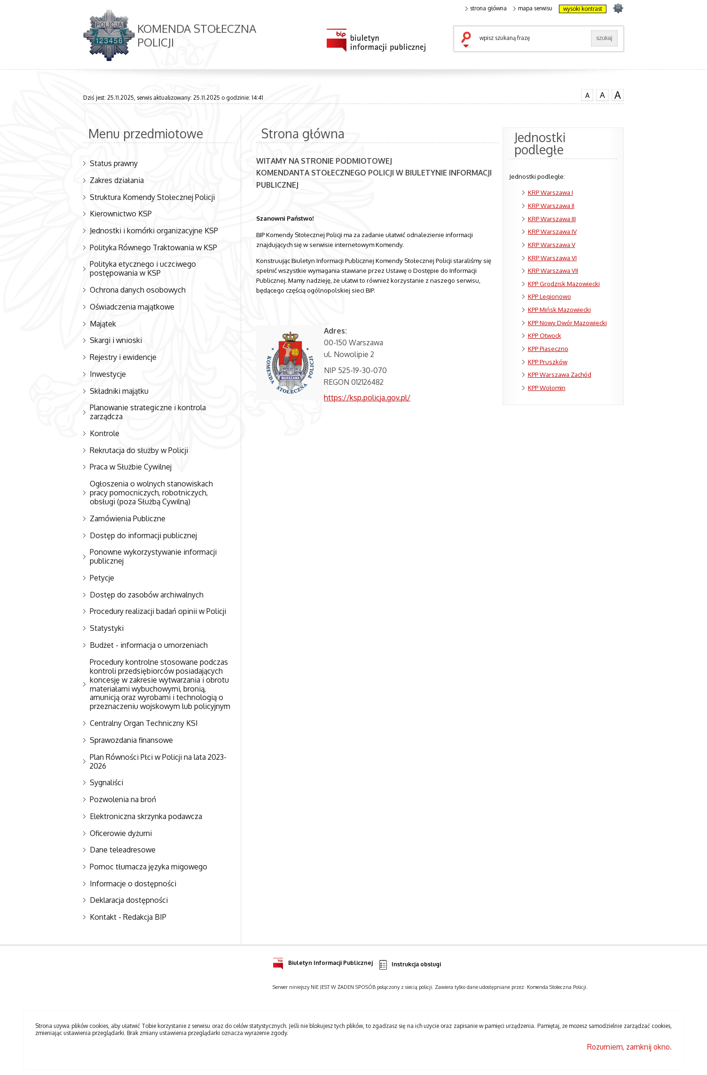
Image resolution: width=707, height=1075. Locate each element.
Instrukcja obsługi (409, 965)
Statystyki (107, 628)
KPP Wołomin (547, 387)
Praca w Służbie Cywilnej (131, 466)
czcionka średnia (602, 94)
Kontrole (104, 433)
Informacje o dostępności (133, 883)
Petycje (102, 577)
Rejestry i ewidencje (123, 357)
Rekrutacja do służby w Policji (139, 450)
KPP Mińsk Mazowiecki (559, 309)
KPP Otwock (544, 335)
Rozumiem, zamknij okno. (629, 1046)
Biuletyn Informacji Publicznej (323, 961)
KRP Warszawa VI (552, 258)
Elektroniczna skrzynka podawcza (146, 816)
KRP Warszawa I (550, 192)
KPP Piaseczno (548, 348)
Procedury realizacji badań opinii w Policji (158, 611)
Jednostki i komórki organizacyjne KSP (154, 230)
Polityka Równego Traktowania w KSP (153, 247)
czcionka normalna (587, 94)
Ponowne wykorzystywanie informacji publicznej (153, 556)
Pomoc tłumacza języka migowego (148, 866)
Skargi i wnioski (116, 340)
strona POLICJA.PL (618, 8)
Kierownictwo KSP (121, 213)
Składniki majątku (119, 391)
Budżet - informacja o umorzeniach (149, 645)
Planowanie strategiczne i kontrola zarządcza (148, 412)
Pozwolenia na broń (123, 799)
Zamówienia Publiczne (127, 518)
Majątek (103, 323)
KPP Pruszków (547, 362)
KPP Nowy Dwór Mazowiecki (567, 322)
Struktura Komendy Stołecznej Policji (152, 197)
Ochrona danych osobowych (138, 290)
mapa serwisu (532, 8)
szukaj (468, 40)
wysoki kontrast (582, 8)
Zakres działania (117, 180)
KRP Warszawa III (552, 219)
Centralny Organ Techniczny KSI (144, 723)
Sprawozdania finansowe (131, 740)
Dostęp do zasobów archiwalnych (147, 594)
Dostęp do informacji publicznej (143, 535)
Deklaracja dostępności (129, 900)
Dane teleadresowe (123, 849)
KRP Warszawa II (551, 205)
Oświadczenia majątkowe (132, 306)
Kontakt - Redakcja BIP (128, 917)
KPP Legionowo (549, 296)
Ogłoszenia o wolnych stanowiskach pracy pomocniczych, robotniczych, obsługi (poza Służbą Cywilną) (151, 492)
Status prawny (114, 163)
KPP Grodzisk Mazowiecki (564, 283)
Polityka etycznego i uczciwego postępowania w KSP (143, 268)
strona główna (486, 8)
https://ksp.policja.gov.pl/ (367, 397)
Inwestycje (108, 374)
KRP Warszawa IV (552, 231)
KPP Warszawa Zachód (559, 374)
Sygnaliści (106, 782)
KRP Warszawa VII (553, 270)
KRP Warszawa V (551, 244)
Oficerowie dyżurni (121, 833)
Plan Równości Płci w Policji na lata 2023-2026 (158, 761)
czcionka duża (618, 95)
